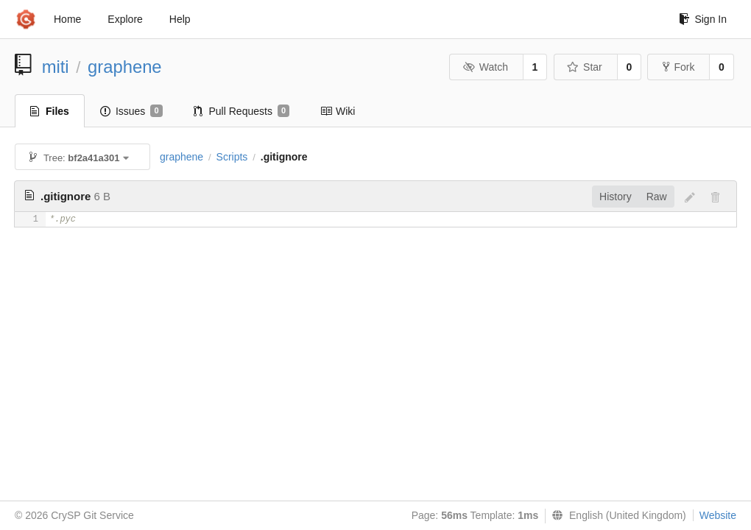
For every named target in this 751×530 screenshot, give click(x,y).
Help (180, 19)
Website (717, 515)
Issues (131, 111)
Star (584, 67)
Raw (656, 196)
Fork (678, 67)
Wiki (337, 111)
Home (67, 19)
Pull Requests (242, 111)
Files (49, 111)
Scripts (232, 157)
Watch (485, 67)
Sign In (703, 19)
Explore (124, 19)
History (615, 196)
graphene (125, 67)
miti (55, 67)
